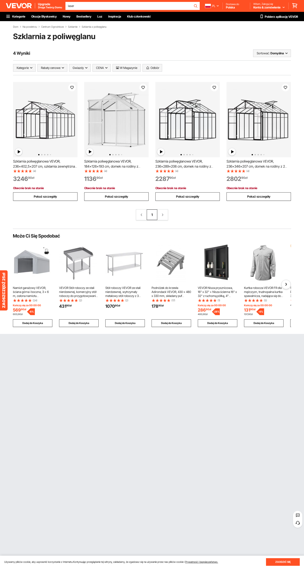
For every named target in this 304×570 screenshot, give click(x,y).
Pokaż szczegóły (45, 196)
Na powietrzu (30, 26)
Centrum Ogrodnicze (52, 26)
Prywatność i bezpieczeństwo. (201, 561)
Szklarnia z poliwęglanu (94, 26)
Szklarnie (72, 26)
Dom (15, 26)
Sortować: (263, 53)
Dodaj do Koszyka (32, 323)
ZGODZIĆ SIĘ (283, 561)
